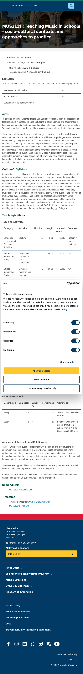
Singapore (23, 548)
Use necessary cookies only (41, 388)
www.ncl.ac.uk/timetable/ (38, 502)
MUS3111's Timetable (19, 506)
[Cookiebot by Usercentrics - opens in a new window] (67, 284)
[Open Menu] (78, 6)
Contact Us (72, 660)
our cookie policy (58, 309)
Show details (67, 362)
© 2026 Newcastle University (64, 665)
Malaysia (11, 548)
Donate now (14, 553)
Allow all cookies (41, 371)
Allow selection (41, 379)
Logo (5, 5)
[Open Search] (71, 6)
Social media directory (67, 654)
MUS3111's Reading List (20, 490)
